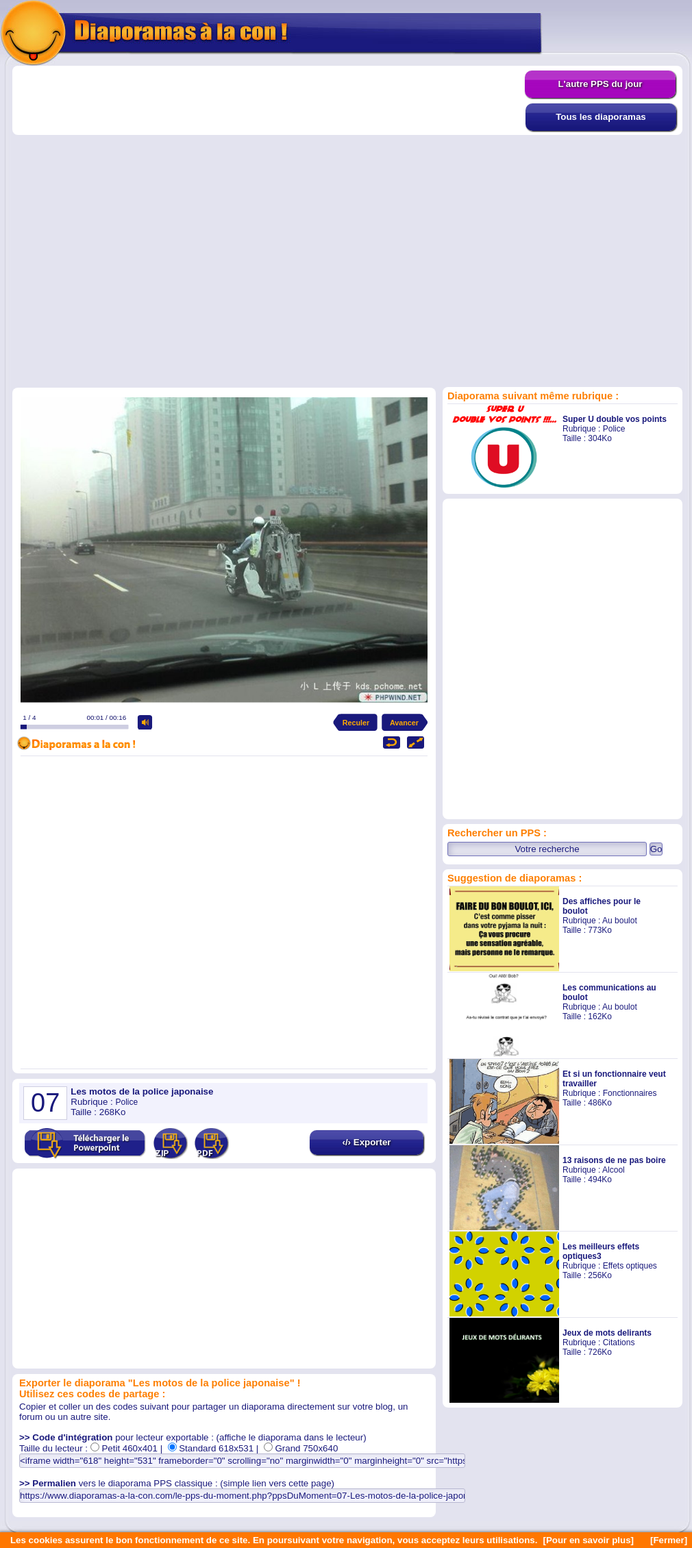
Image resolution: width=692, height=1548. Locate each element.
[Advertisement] (156, 226)
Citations (619, 1342)
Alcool (613, 1170)
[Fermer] (668, 1540)
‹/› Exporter (366, 1142)
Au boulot (619, 920)
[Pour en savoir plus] (588, 1540)
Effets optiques (630, 1266)
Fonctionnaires (630, 1093)
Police (614, 429)
